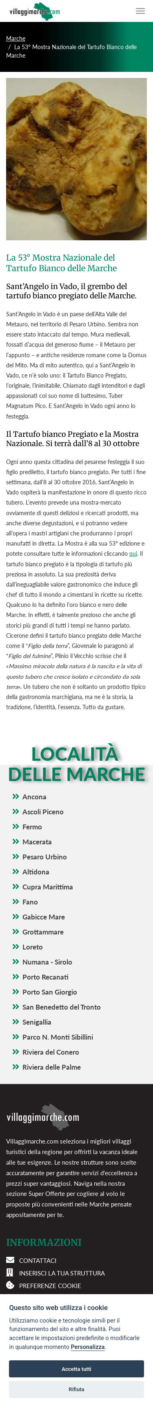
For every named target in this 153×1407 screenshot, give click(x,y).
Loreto (32, 947)
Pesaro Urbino (44, 856)
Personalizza (87, 1347)
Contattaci (37, 1260)
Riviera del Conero (50, 1052)
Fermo (32, 826)
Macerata (37, 841)
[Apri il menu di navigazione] (140, 11)
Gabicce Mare (43, 917)
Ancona (34, 796)
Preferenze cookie (50, 1285)
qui (133, 553)
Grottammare (43, 932)
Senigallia (36, 1022)
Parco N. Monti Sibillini (57, 1037)
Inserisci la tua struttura (62, 1273)
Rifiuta (76, 1389)
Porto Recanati (45, 977)
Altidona (35, 872)
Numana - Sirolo (47, 962)
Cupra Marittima (47, 887)
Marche (15, 38)
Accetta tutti (76, 1369)
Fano (30, 902)
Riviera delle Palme (51, 1067)
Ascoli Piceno (43, 811)
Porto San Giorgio (49, 992)
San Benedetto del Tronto (61, 1007)
